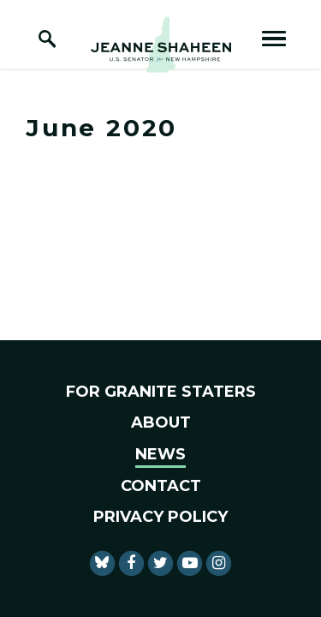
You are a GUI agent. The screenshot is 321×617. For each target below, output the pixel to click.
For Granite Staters (161, 391)
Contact (161, 485)
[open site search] (47, 39)
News (160, 454)
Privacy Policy (160, 516)
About (161, 422)
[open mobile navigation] (274, 38)
